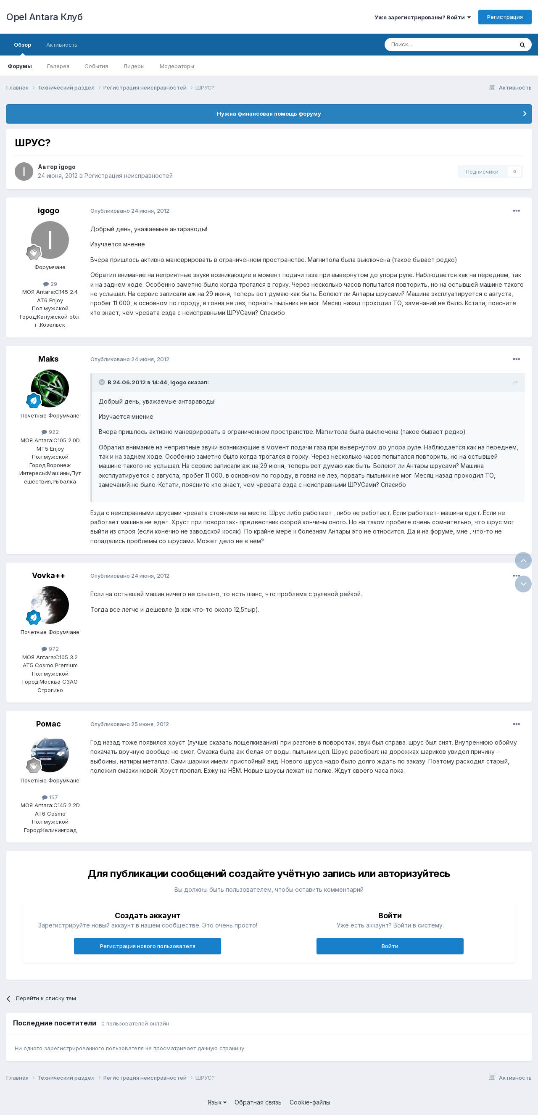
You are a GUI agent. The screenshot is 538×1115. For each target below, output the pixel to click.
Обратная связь (258, 1102)
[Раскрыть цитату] (102, 382)
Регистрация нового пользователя (147, 946)
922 (50, 431)
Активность (61, 44)
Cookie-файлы (310, 1102)
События (96, 66)
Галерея (58, 66)
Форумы (20, 66)
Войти (390, 946)
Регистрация (505, 16)
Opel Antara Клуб (44, 16)
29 (50, 283)
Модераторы (177, 66)
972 (50, 648)
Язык (217, 1102)
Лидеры (134, 66)
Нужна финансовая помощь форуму (269, 113)
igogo (67, 166)
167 (50, 797)
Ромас (48, 723)
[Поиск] (430, 44)
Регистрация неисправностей (128, 175)
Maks (48, 358)
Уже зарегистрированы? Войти (422, 17)
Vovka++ (48, 575)
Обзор (22, 48)
